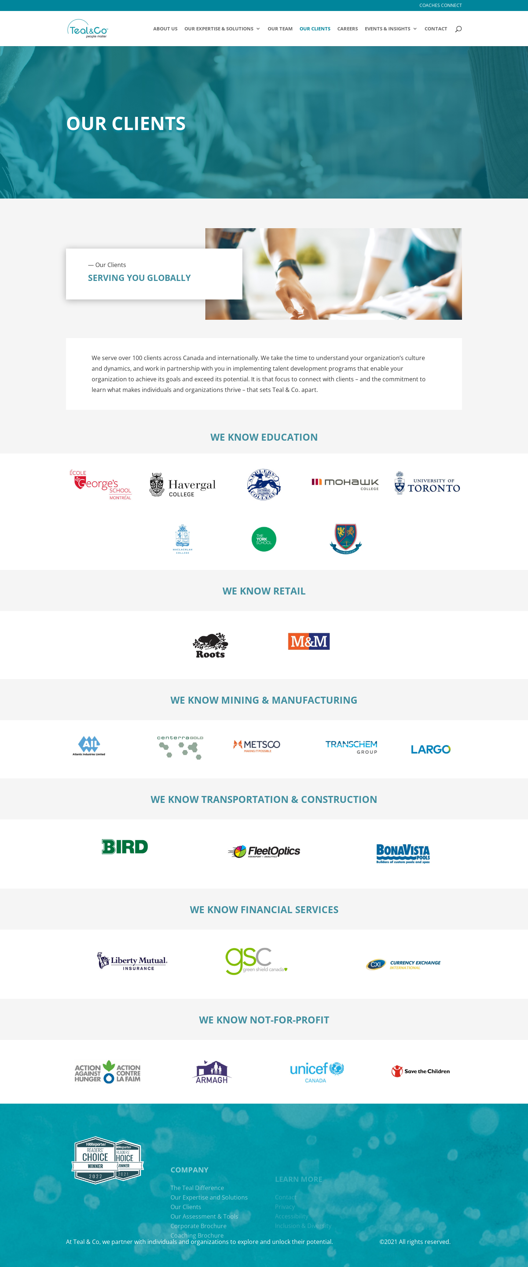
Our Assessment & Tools (204, 1256)
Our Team (280, 29)
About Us (165, 29)
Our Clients (315, 29)
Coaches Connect (440, 5)
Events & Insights (387, 29)
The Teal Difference (197, 1227)
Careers (347, 29)
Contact (436, 29)
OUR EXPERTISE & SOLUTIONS (218, 29)
